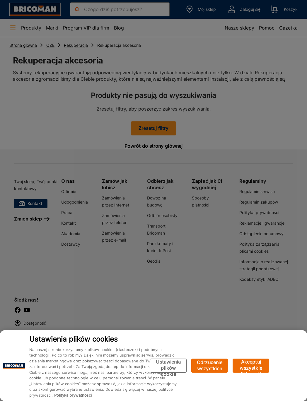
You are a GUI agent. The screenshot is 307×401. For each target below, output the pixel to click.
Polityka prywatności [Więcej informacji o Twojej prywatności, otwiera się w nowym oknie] (73, 395)
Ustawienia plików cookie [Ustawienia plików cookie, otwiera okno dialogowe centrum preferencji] (168, 366)
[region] (153, 365)
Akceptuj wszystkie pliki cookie (251, 366)
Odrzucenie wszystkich (210, 365)
